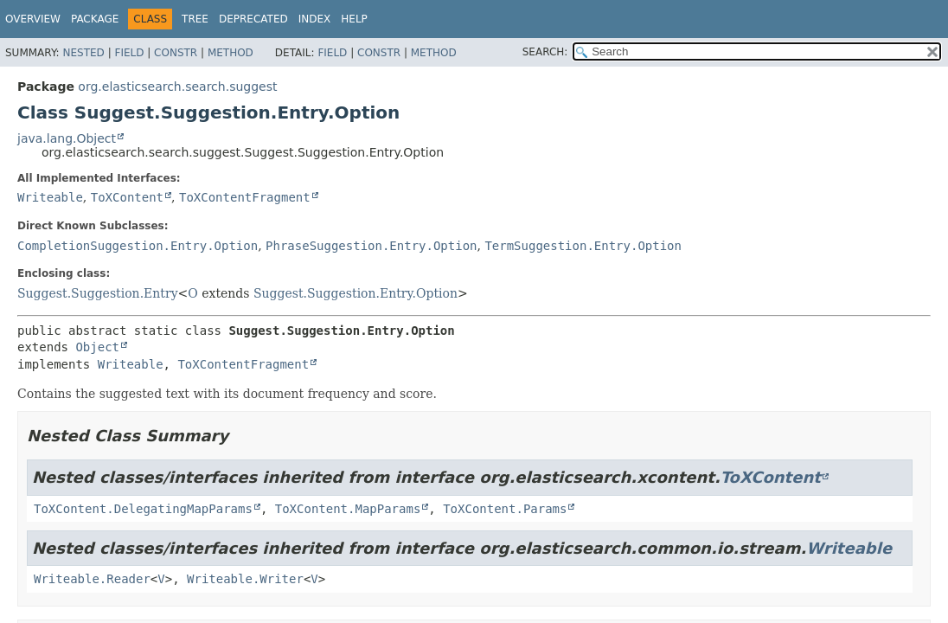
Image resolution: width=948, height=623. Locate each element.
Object (97, 347)
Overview (33, 19)
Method (230, 53)
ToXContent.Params (505, 509)
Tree (195, 19)
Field (129, 53)
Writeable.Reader (92, 579)
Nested (83, 53)
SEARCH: (545, 52)
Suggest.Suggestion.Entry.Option (355, 293)
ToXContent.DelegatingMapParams (143, 509)
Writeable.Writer (245, 579)
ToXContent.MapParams (348, 509)
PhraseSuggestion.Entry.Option (371, 246)
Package (94, 19)
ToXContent (127, 197)
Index (314, 19)
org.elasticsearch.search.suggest (177, 86)
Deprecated (253, 19)
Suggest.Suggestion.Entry (97, 293)
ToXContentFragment (245, 197)
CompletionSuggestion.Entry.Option (137, 246)
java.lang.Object (66, 138)
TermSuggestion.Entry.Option (583, 246)
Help (354, 19)
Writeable (50, 197)
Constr (175, 53)
